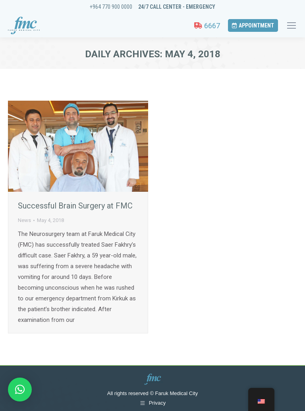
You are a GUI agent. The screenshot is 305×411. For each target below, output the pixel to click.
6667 (207, 25)
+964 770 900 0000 (111, 7)
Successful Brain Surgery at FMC (75, 205)
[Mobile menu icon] (291, 25)
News (24, 220)
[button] (20, 389)
